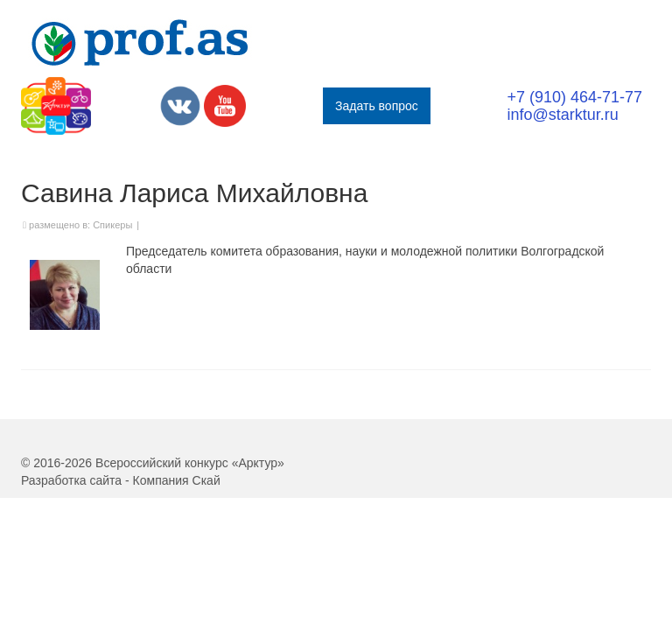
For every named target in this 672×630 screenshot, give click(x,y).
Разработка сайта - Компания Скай (120, 480)
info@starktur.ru (562, 114)
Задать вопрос (376, 106)
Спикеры (112, 225)
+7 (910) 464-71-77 (574, 97)
